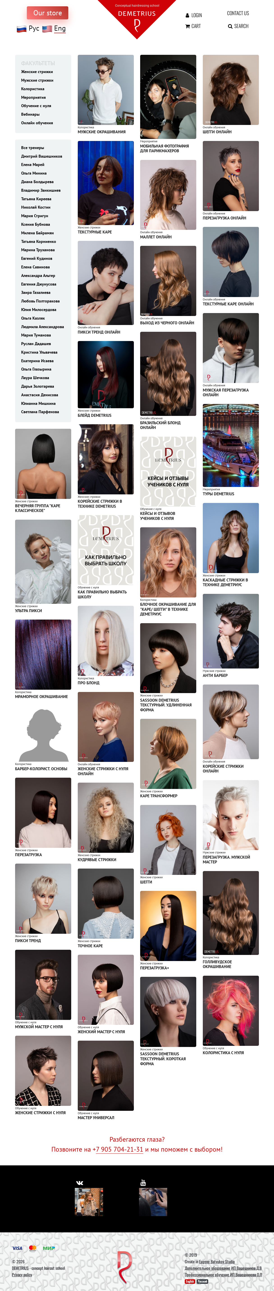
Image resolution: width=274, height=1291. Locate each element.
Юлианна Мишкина (38, 403)
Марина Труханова (38, 249)
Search (238, 25)
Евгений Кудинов (36, 258)
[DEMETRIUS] (125, 1268)
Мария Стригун (34, 215)
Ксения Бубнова (35, 224)
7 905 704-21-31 (119, 1149)
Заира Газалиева (35, 292)
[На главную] (137, 19)
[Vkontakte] (89, 1202)
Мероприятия (33, 97)
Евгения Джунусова (38, 284)
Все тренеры (32, 147)
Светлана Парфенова (40, 411)
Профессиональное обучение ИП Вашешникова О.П (223, 1274)
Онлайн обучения (37, 122)
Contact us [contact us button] (238, 12)
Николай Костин (35, 207)
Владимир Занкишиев (41, 190)
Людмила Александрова (42, 326)
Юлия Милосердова (38, 309)
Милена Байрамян (37, 232)
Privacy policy (22, 1274)
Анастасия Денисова (39, 394)
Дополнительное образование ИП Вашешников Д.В (223, 1268)
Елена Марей (32, 164)
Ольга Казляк (33, 318)
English (190, 1281)
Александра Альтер (38, 275)
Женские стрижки (37, 71)
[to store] (47, 12)
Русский (202, 1281)
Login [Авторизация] (193, 14)
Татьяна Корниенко (38, 241)
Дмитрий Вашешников (41, 156)
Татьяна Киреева (36, 198)
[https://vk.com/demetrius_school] (79, 1182)
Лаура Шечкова (35, 377)
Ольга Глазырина (36, 369)
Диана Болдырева (37, 181)
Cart (192, 25)
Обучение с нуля (36, 105)
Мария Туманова (36, 335)
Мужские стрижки (37, 80)
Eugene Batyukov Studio (217, 1261)
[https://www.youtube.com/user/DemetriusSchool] (143, 1182)
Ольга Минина (34, 173)
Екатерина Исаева (37, 360)
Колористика (32, 88)
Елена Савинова (35, 267)
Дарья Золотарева (37, 386)
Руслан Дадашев (36, 343)
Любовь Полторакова (40, 301)
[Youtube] (153, 1202)
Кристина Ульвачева (39, 352)
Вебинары (30, 114)
